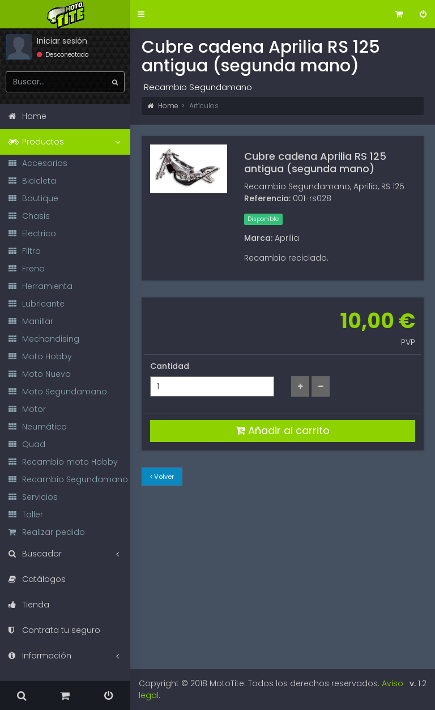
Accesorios (37, 163)
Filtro (24, 251)
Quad (26, 444)
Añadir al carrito (283, 430)
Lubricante (36, 303)
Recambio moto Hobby (63, 461)
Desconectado (62, 54)
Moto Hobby (40, 356)
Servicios (33, 497)
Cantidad (169, 366)
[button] (141, 14)
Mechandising (43, 339)
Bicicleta (32, 180)
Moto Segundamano (57, 391)
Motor (27, 409)
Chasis (29, 216)
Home (162, 105)
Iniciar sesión (62, 40)
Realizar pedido (46, 532)
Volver (162, 476)
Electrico (32, 233)
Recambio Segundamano (68, 479)
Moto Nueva (39, 374)
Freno (26, 268)
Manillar (30, 321)
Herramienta (40, 286)
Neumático (37, 426)
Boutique (33, 198)
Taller (25, 514)
